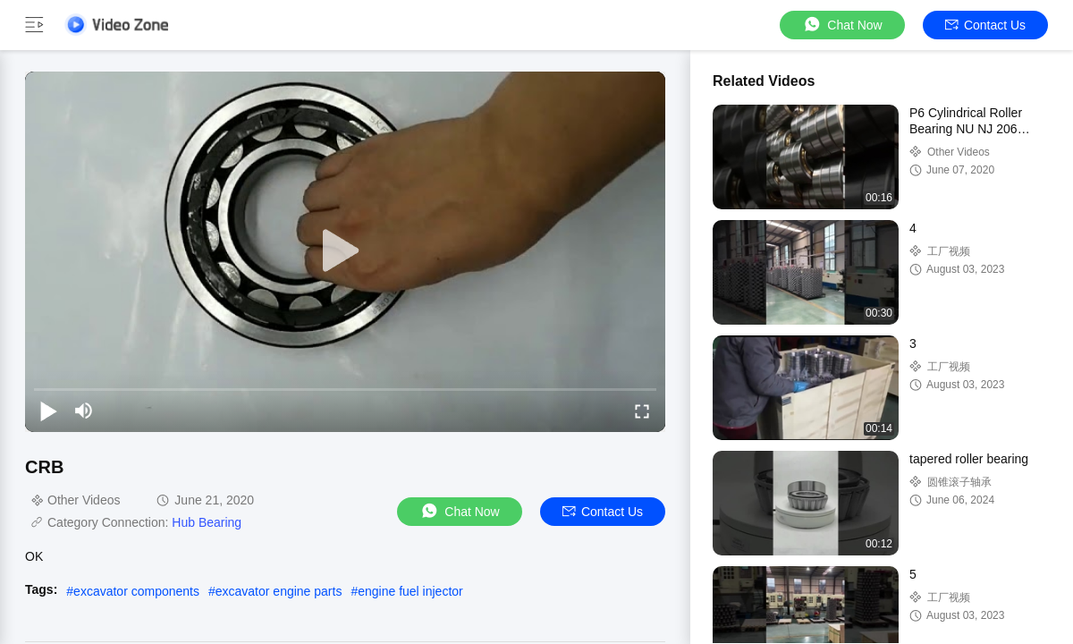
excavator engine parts (278, 591)
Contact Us (985, 25)
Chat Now (842, 24)
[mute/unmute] (84, 410)
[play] (345, 251)
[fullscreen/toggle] (642, 410)
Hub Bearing (206, 522)
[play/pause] (48, 410)
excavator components (136, 591)
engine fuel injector (410, 591)
